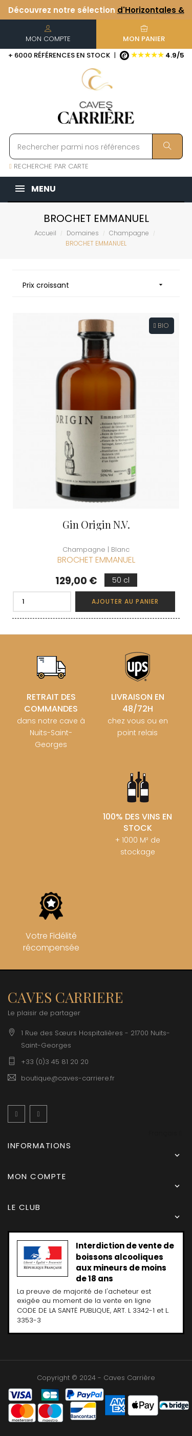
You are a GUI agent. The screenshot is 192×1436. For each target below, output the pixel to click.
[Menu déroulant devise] (165, 1134)
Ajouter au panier (125, 601)
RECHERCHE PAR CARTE (49, 166)
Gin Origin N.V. (96, 524)
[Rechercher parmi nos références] (96, 146)
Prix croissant (96, 285)
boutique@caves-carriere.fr (68, 1078)
